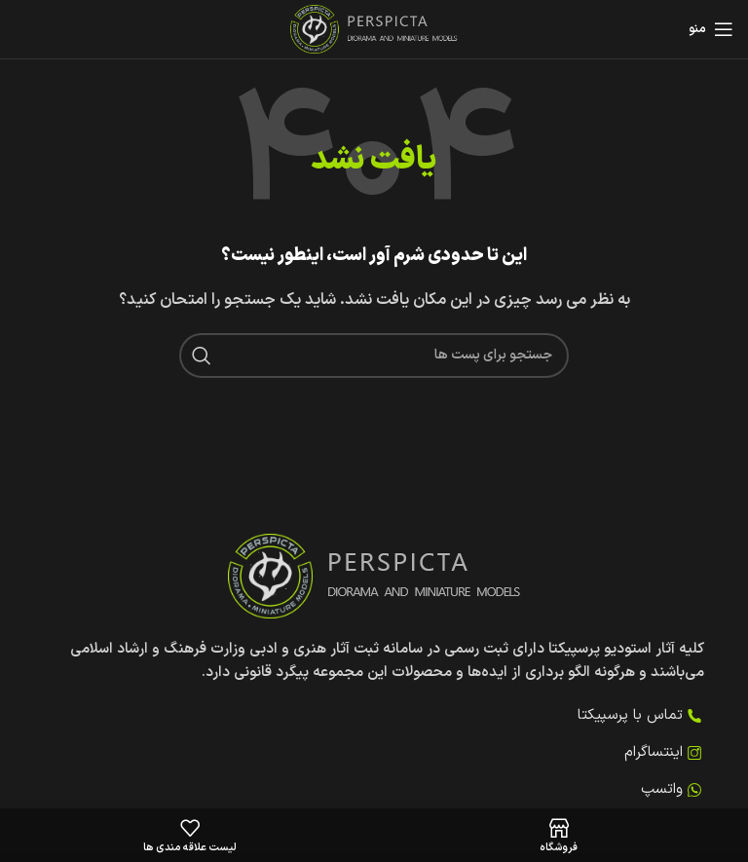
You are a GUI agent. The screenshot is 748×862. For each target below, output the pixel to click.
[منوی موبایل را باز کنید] (711, 29)
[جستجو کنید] (374, 355)
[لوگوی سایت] (374, 29)
